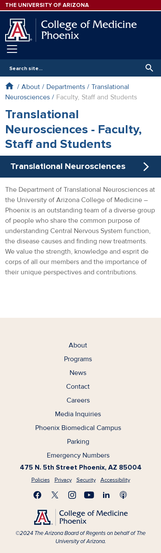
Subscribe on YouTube (89, 495)
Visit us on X (55, 495)
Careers (78, 400)
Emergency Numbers (78, 455)
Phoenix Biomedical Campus (78, 428)
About (30, 87)
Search (147, 68)
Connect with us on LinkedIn (106, 495)
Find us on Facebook (38, 495)
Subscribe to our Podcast (124, 495)
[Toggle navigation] (12, 49)
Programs (78, 359)
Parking (78, 441)
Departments (65, 87)
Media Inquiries (78, 414)
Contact (78, 386)
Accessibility (115, 479)
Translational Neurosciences (67, 166)
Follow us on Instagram (72, 495)
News (78, 373)
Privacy (63, 479)
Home (9, 86)
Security (86, 479)
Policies (40, 479)
